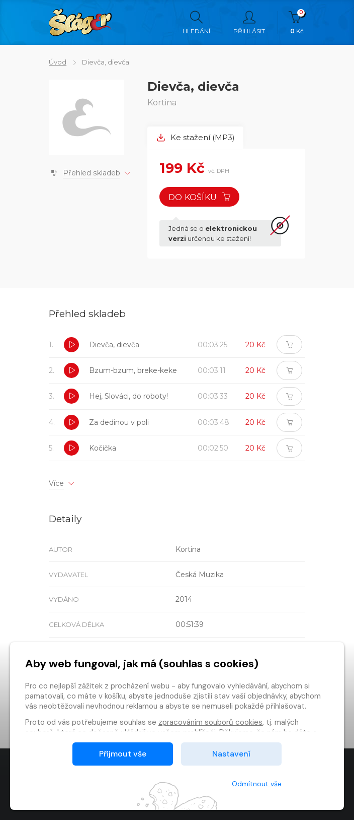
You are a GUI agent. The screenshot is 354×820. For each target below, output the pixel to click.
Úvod (57, 62)
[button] (71, 344)
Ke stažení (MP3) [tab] (195, 137)
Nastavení (231, 753)
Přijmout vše (122, 753)
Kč (297, 22)
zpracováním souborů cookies (210, 722)
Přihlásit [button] (249, 22)
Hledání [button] (196, 22)
